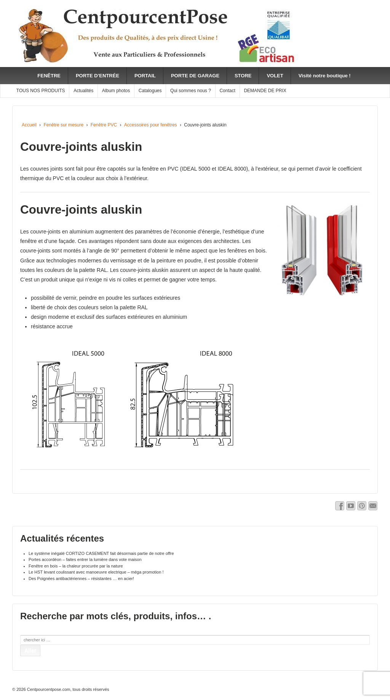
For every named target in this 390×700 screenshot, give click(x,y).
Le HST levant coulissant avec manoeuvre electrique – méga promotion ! (96, 572)
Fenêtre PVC (104, 125)
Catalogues (150, 90)
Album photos (116, 90)
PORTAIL (145, 75)
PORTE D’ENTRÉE (97, 75)
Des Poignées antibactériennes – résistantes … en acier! (81, 578)
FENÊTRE (49, 75)
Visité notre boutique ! (325, 75)
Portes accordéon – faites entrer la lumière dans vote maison (85, 559)
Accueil (29, 125)
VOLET (275, 75)
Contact (227, 90)
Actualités (83, 90)
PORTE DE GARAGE (195, 75)
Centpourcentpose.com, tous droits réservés (67, 689)
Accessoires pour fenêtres (150, 125)
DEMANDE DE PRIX (265, 90)
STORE (243, 75)
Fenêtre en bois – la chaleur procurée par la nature (76, 566)
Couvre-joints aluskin (81, 146)
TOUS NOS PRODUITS (40, 90)
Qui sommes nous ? (190, 90)
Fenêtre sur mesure (63, 125)
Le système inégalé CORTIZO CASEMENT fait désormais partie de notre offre (101, 553)
